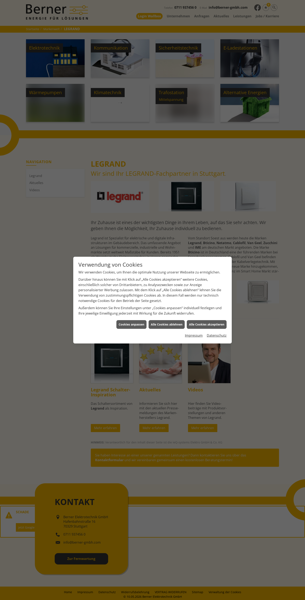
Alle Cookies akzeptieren (206, 318)
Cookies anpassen (131, 318)
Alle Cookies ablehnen (166, 318)
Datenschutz (217, 329)
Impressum (194, 329)
